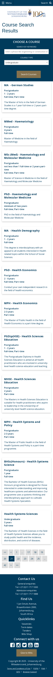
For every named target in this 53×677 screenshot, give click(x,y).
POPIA (35, 668)
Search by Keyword (26, 46)
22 (18, 558)
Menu (8, 2)
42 (5, 565)
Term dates (26, 627)
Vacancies (26, 623)
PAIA (43, 668)
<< (5, 552)
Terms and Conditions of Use (18, 668)
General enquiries (26, 583)
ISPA (18, 672)
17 (28, 552)
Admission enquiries (27, 590)
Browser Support (30, 672)
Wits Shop (27, 634)
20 (5, 558)
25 (38, 558)
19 (42, 552)
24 (32, 558)
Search (46, 2)
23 (25, 558)
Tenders (26, 630)
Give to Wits (26, 652)
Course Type (26, 57)
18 (35, 552)
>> (17, 565)
